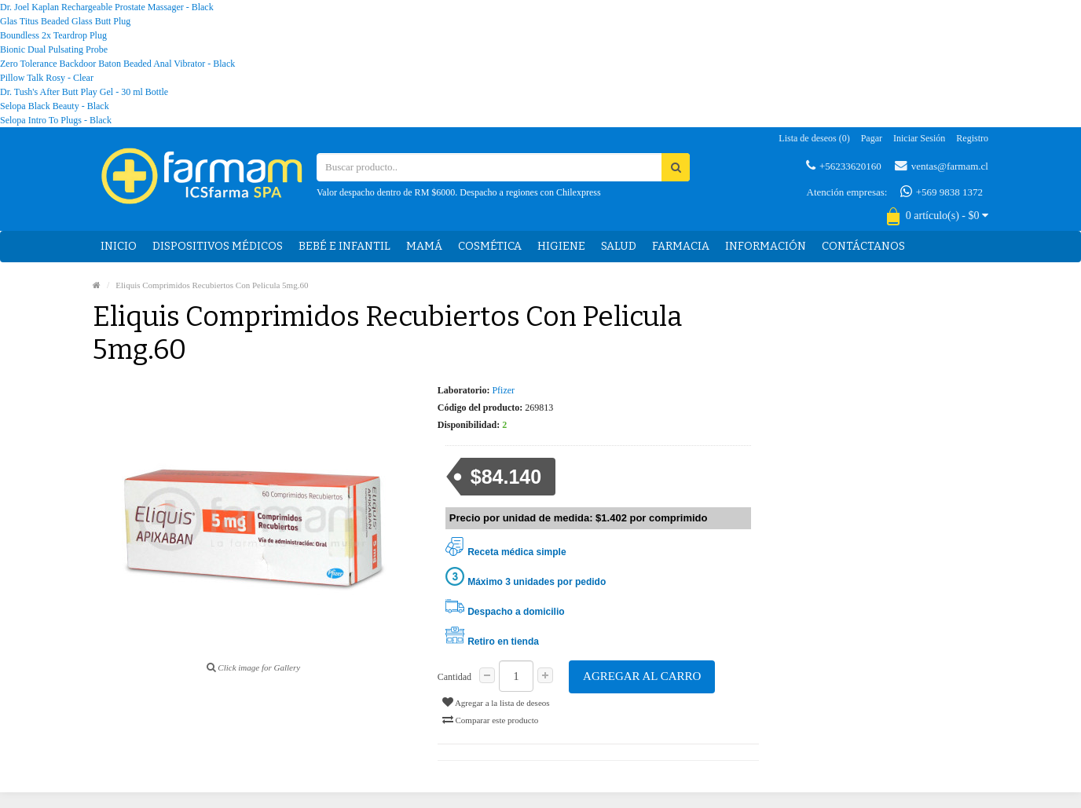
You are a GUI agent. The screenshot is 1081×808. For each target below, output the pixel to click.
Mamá (424, 246)
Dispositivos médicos (217, 246)
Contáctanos (863, 246)
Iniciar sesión (919, 138)
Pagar (871, 138)
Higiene (561, 246)
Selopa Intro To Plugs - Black (56, 120)
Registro (972, 138)
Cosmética (490, 246)
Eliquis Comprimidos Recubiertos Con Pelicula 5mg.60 (211, 285)
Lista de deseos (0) (814, 138)
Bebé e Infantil (344, 246)
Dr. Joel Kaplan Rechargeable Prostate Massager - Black (107, 7)
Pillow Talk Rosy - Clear (46, 77)
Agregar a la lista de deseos (496, 701)
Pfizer (503, 390)
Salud (618, 246)
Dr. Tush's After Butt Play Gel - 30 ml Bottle (84, 91)
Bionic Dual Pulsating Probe (54, 49)
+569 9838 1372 (941, 191)
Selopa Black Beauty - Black (54, 106)
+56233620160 (843, 165)
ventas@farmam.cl (941, 165)
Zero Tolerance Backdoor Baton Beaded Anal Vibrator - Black (117, 63)
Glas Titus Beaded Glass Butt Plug (65, 21)
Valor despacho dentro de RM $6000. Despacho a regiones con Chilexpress (459, 192)
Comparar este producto (490, 719)
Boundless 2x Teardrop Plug (53, 35)
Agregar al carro (642, 676)
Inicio (119, 246)
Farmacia (680, 246)
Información (765, 246)
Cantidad (454, 676)
